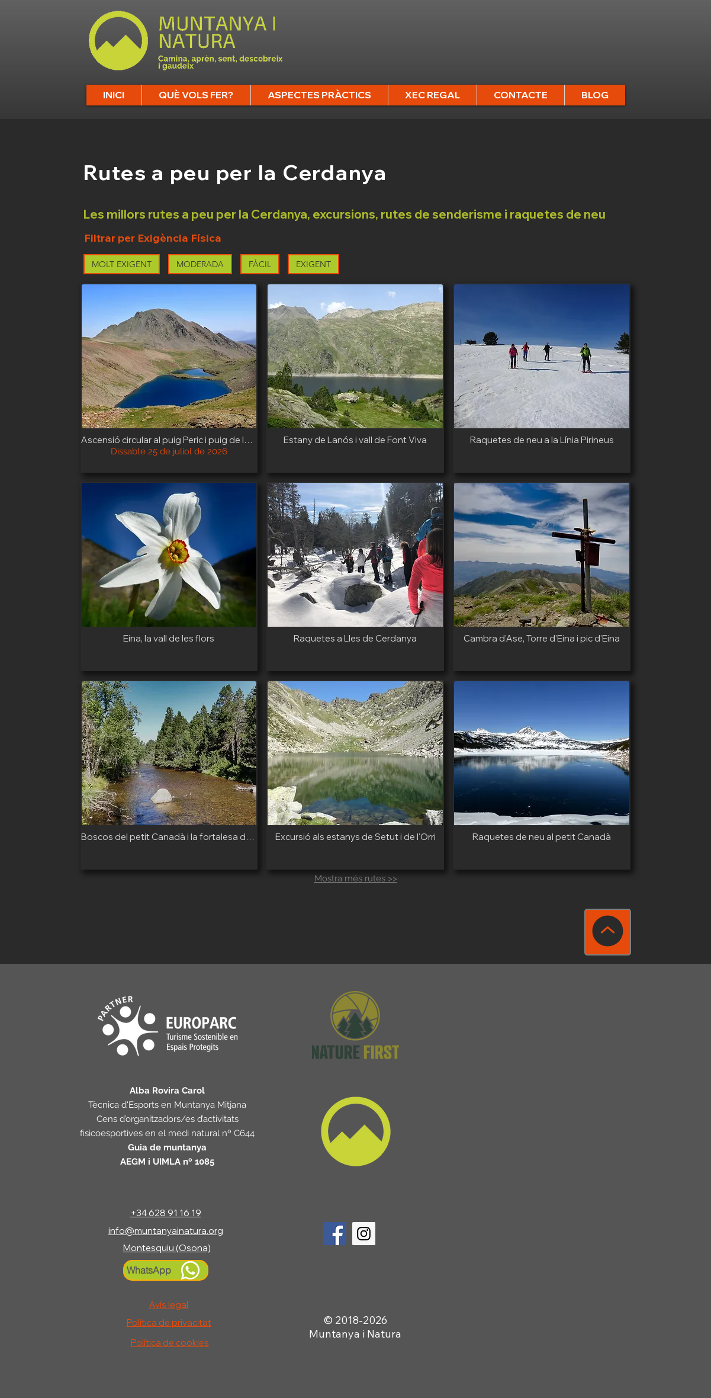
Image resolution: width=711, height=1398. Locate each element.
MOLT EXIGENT (122, 264)
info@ (121, 1230)
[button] (195, 95)
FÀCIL (260, 264)
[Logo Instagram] (363, 1233)
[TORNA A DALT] (607, 932)
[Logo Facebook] (334, 1233)
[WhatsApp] (165, 1270)
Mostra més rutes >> (355, 878)
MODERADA (200, 264)
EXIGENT (314, 264)
